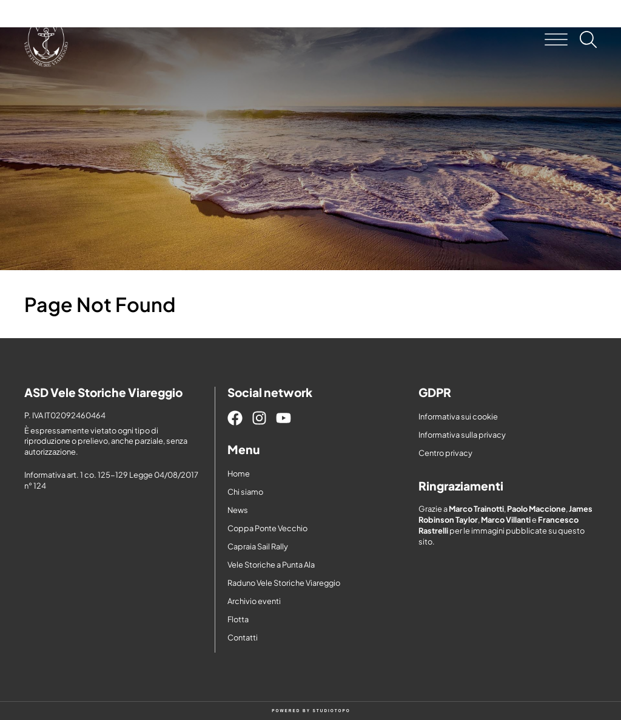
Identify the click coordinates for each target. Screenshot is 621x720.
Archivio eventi (254, 601)
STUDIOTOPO (332, 710)
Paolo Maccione (536, 509)
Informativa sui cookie (458, 416)
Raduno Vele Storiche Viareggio (283, 583)
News (237, 510)
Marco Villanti (506, 520)
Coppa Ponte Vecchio (267, 528)
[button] (556, 39)
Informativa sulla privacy (462, 435)
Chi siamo (245, 492)
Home (238, 473)
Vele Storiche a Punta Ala (271, 564)
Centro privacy (445, 453)
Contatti (242, 637)
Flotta (238, 619)
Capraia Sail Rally (257, 546)
